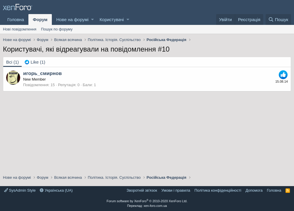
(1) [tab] (12, 61)
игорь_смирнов (42, 73)
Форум (40, 19)
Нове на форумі (72, 19)
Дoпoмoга (253, 190)
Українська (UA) (56, 190)
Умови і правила (175, 190)
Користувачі (112, 19)
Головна (15, 19)
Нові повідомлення (19, 29)
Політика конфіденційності (217, 190)
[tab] (35, 62)
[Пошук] (278, 19)
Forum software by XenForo (147, 201)
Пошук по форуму (57, 29)
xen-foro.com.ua (155, 205)
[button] (92, 19)
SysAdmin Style (20, 190)
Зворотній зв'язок (142, 190)
